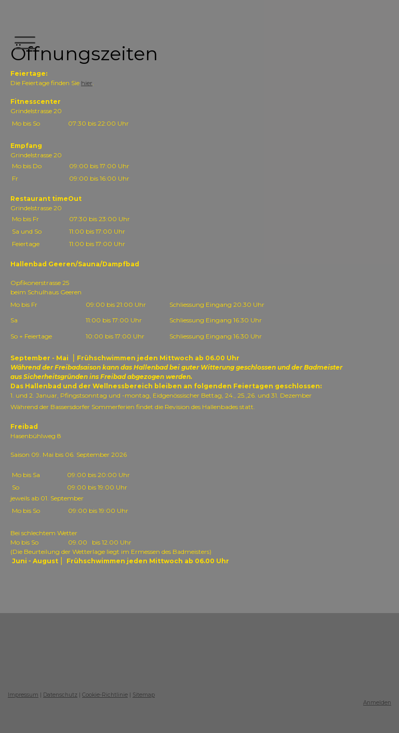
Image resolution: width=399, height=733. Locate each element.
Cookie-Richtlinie (105, 694)
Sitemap (143, 694)
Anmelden (377, 702)
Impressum (23, 694)
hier (86, 83)
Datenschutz (60, 694)
